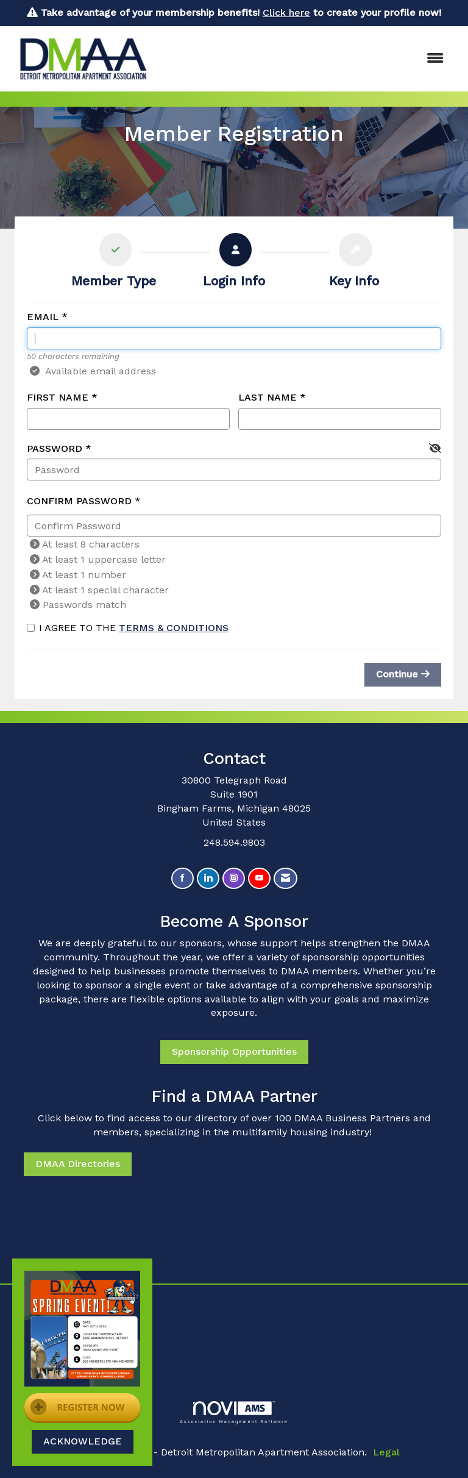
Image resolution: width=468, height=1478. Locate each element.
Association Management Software (234, 1412)
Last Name (267, 397)
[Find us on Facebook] (182, 878)
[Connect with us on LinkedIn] (208, 878)
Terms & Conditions (174, 628)
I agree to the (128, 628)
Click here (286, 12)
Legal (386, 1452)
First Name (57, 397)
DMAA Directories (77, 1163)
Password (54, 448)
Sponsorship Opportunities (234, 1051)
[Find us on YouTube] (259, 878)
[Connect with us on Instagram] (233, 878)
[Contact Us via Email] (285, 878)
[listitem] (114, 263)
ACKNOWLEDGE (82, 1441)
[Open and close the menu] (306, 59)
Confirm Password (79, 501)
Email (42, 317)
